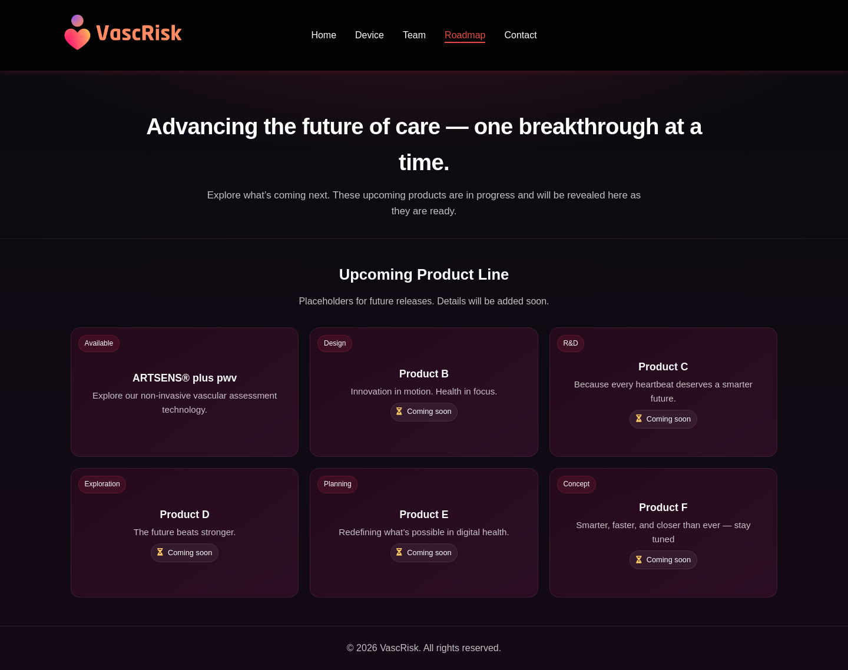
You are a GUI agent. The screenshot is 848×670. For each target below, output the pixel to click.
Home (323, 35)
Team (414, 35)
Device (369, 35)
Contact (520, 35)
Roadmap (465, 35)
